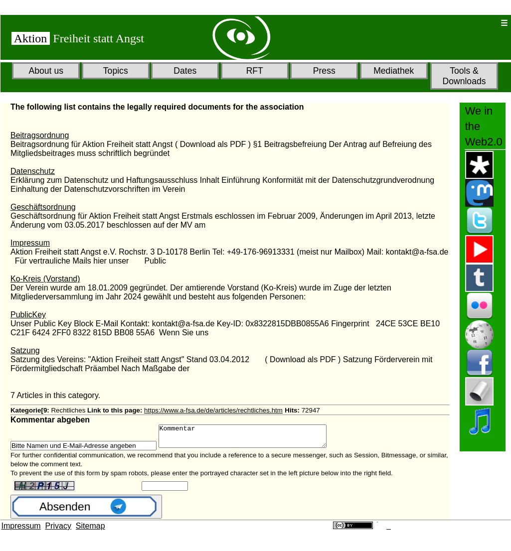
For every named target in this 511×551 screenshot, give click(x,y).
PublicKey (28, 314)
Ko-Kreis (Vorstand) (45, 279)
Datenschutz (32, 171)
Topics (115, 71)
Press (324, 71)
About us (46, 71)
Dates (184, 71)
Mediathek (393, 71)
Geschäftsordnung (43, 207)
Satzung (25, 350)
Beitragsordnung (39, 135)
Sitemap (90, 530)
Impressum (30, 243)
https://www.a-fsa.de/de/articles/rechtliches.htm (213, 410)
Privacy (58, 530)
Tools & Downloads (464, 76)
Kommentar (252, 438)
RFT (254, 71)
